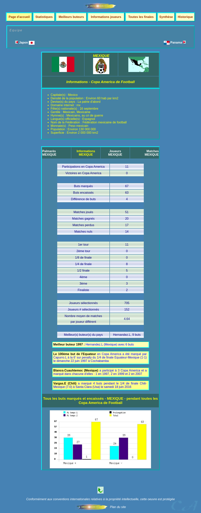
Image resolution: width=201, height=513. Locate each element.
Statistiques (44, 17)
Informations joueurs (106, 17)
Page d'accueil (19, 17)
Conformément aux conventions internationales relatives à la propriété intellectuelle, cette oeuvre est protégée (100, 499)
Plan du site (118, 507)
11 (127, 166)
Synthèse (166, 17)
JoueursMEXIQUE (115, 153)
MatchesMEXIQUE (152, 153)
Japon (25, 42)
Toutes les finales (141, 17)
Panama (178, 42)
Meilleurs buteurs (71, 17)
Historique (185, 17)
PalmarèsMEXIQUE (49, 153)
